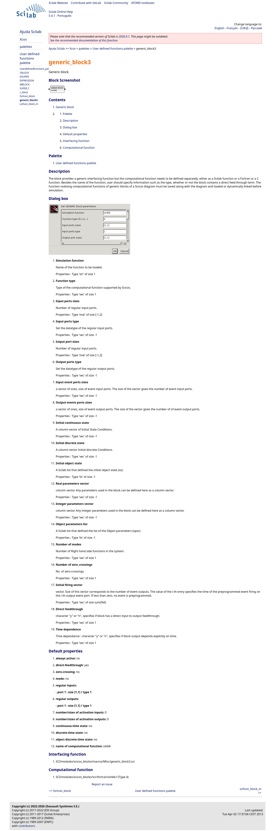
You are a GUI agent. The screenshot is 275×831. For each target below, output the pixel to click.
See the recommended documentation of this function (84, 40)
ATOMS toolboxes (143, 3)
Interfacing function (76, 141)
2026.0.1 (124, 36)
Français (232, 28)
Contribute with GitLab (86, 3)
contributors (26, 826)
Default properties (75, 134)
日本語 (244, 28)
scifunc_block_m (29, 104)
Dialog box (70, 127)
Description (70, 121)
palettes (26, 46)
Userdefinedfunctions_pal (34, 68)
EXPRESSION (27, 80)
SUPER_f (24, 88)
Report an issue (102, 784)
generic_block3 (29, 100)
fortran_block (27, 96)
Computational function (79, 148)
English (219, 28)
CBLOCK (24, 72)
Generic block (65, 107)
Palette (67, 114)
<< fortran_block (60, 791)
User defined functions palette (29, 58)
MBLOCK (25, 84)
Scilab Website (58, 3)
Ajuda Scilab (30, 31)
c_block (24, 92)
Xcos (23, 39)
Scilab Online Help (61, 12)
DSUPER (24, 76)
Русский (256, 28)
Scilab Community (116, 3)
